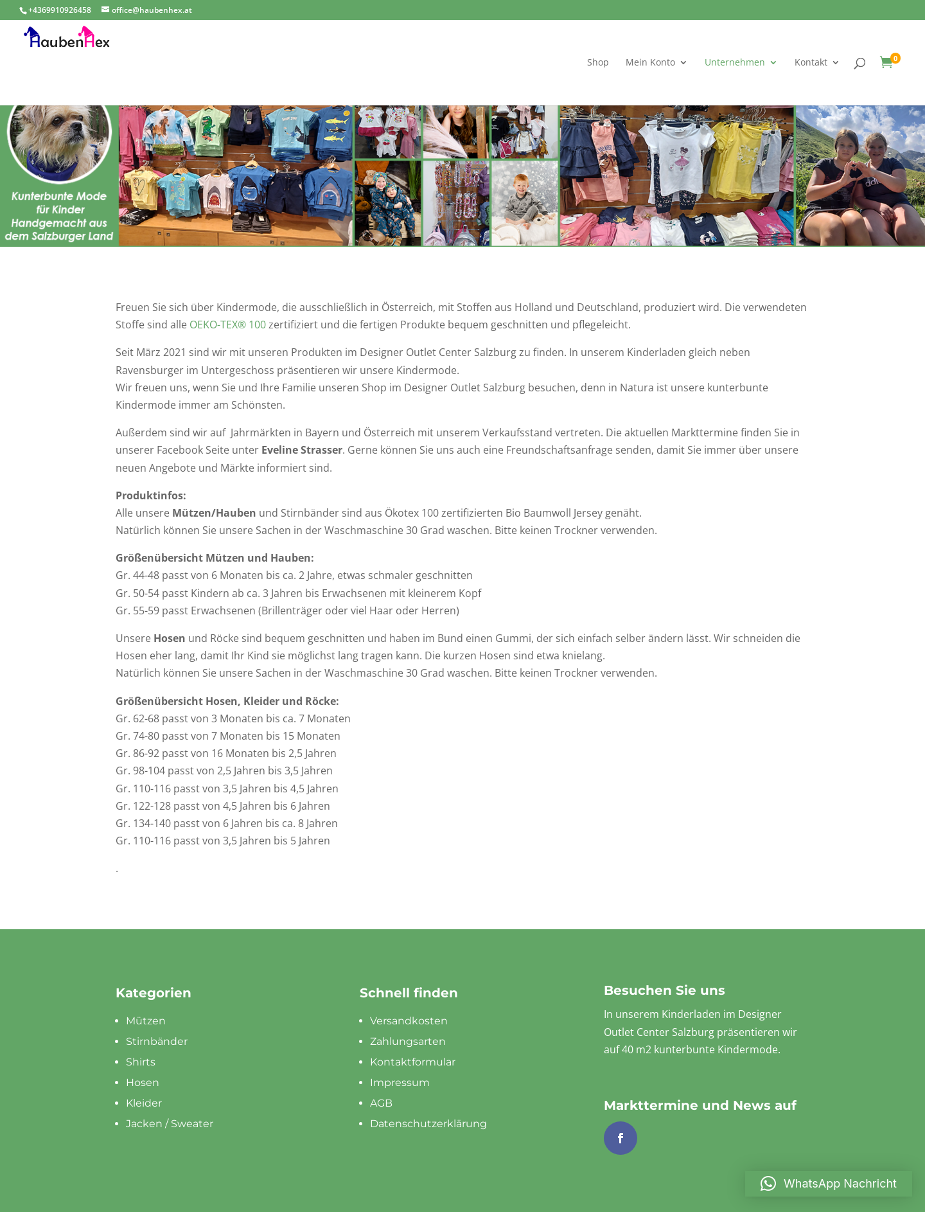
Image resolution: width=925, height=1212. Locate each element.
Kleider (144, 1103)
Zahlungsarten (408, 1041)
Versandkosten (409, 1021)
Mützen (146, 1021)
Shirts (140, 1062)
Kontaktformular (412, 1062)
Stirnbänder (157, 1041)
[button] (828, 1184)
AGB (381, 1103)
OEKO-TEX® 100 (227, 324)
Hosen (142, 1082)
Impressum (400, 1082)
